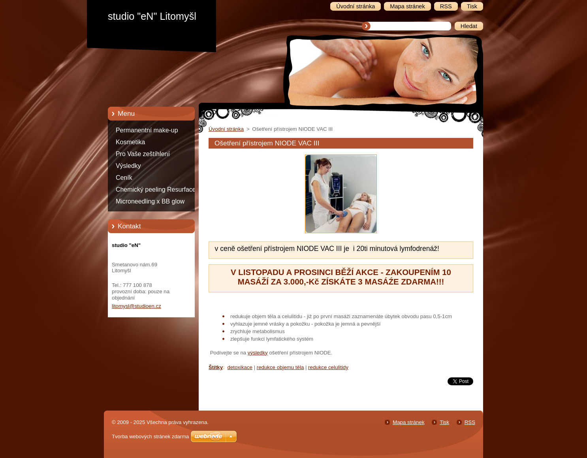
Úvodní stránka (226, 129)
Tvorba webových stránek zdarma (150, 436)
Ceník (124, 177)
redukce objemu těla (280, 367)
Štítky (216, 367)
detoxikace (240, 367)
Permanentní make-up (147, 130)
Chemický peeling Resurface (156, 189)
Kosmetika (130, 142)
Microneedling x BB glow (150, 201)
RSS (470, 422)
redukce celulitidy (328, 367)
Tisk (444, 422)
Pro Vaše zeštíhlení (143, 154)
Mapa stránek (408, 422)
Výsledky (128, 165)
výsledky (258, 353)
